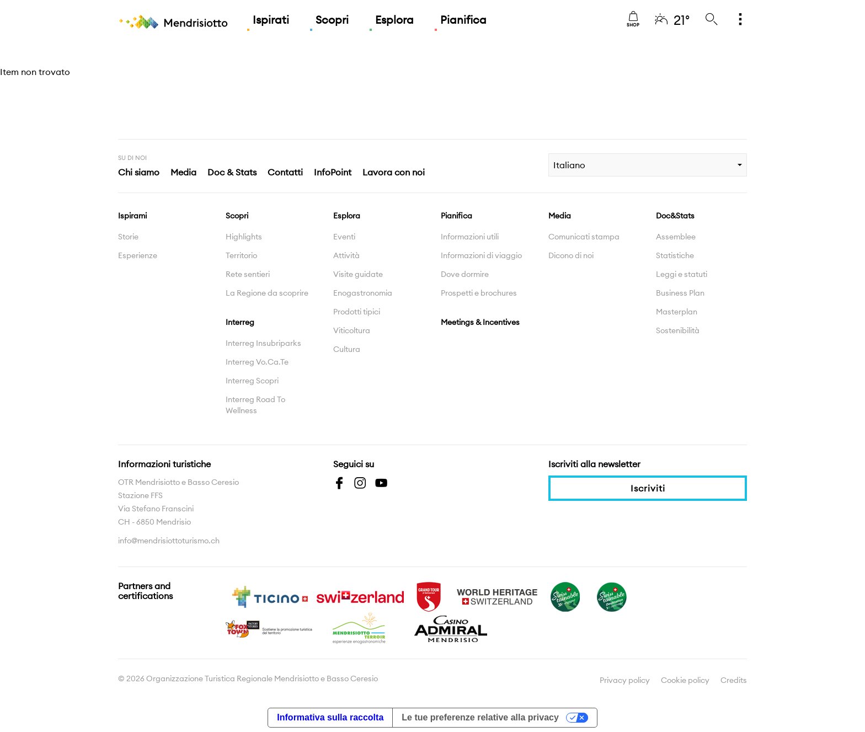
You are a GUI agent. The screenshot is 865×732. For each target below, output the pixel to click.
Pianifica (463, 19)
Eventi (344, 237)
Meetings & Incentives (480, 322)
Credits (733, 680)
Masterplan (676, 312)
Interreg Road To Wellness (255, 404)
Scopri (332, 19)
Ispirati (271, 19)
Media (183, 172)
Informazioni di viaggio (481, 255)
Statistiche (675, 255)
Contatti (285, 172)
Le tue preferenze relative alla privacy (480, 717)
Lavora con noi (393, 172)
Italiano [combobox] (569, 164)
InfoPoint (332, 172)
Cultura (346, 349)
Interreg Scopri (252, 381)
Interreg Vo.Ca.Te (257, 362)
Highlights (244, 237)
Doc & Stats (232, 172)
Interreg (240, 322)
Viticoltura (351, 330)
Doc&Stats (675, 216)
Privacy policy (625, 680)
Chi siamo (138, 172)
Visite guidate (358, 274)
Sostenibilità (678, 330)
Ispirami (132, 216)
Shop (633, 19)
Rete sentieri (248, 274)
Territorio (241, 255)
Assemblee (676, 237)
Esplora (394, 19)
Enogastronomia (362, 293)
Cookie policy (685, 680)
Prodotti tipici (356, 312)
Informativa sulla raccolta (330, 717)
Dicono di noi (571, 255)
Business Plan (680, 293)
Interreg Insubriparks (263, 343)
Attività (346, 255)
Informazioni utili (470, 237)
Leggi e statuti (681, 274)
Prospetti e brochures (479, 293)
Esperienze (137, 255)
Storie (128, 237)
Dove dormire (465, 274)
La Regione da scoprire (267, 293)
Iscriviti (648, 488)
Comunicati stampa (584, 237)
